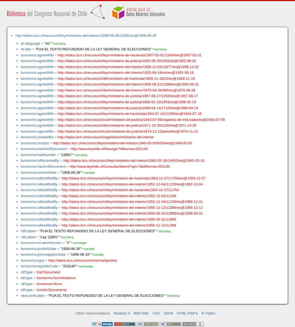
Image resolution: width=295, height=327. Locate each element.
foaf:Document (48, 272)
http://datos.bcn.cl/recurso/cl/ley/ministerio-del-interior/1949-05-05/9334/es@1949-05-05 (122, 143)
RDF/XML (141, 313)
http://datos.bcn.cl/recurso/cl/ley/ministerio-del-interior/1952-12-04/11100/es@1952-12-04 (132, 184)
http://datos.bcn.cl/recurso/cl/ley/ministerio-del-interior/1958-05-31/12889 (119, 219)
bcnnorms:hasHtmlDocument (44, 149)
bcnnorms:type (32, 260)
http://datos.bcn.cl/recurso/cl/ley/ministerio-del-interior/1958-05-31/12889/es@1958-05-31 (132, 213)
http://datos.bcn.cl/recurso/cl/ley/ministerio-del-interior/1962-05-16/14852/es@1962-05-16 (133, 160)
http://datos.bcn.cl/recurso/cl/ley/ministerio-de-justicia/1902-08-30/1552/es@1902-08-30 (127, 61)
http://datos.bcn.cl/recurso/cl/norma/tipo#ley (82, 260)
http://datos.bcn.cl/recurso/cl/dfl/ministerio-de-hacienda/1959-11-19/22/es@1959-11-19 (126, 79)
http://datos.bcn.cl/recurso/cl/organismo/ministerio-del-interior (106, 137)
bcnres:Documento (52, 290)
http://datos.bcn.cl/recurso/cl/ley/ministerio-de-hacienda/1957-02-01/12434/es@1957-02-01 (130, 55)
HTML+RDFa (187, 313)
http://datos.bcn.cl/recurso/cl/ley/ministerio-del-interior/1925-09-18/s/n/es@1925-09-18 (125, 73)
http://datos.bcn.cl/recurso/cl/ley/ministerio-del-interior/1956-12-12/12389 (119, 225)
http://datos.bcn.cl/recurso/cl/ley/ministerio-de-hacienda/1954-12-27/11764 (120, 190)
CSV (156, 313)
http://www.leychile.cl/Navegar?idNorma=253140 (109, 149)
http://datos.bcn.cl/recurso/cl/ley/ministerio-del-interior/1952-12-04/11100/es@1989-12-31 (132, 202)
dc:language (30, 43)
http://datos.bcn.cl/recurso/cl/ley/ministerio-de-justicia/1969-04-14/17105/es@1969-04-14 (128, 108)
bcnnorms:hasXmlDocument (43, 166)
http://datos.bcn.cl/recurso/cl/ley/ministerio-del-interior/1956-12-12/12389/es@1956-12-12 (132, 208)
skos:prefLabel (32, 296)
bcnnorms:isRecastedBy (40, 160)
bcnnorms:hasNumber (38, 155)
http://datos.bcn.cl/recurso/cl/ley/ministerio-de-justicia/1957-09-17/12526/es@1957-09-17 (128, 96)
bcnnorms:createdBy (37, 137)
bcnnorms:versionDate (38, 172)
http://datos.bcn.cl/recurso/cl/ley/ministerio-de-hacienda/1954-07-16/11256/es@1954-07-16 (130, 114)
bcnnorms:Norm (49, 284)
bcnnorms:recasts (35, 143)
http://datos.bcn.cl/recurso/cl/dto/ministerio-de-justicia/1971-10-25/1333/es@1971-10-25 (127, 125)
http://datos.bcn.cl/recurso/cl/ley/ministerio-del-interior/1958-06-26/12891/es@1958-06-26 (86, 35)
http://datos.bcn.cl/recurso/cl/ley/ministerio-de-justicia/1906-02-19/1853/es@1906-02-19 (127, 102)
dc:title (26, 49)
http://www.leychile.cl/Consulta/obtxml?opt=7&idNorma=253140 (120, 166)
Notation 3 (122, 313)
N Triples (208, 313)
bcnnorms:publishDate (38, 249)
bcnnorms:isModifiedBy (39, 178)
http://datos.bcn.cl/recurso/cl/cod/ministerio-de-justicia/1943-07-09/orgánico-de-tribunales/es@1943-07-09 (141, 120)
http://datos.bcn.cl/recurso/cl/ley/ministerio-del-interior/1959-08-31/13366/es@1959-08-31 (128, 84)
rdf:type (27, 272)
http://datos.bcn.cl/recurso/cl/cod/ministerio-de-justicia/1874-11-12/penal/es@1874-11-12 (128, 131)
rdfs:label (28, 231)
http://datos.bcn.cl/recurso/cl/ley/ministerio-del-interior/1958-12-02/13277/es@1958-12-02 (128, 67)
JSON (168, 313)
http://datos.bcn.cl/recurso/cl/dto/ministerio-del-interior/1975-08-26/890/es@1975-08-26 (126, 90)
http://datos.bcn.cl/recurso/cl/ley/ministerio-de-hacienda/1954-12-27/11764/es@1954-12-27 (134, 178)
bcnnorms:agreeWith (37, 55)
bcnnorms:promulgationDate (43, 254)
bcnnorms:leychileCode (39, 266)
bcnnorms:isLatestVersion (41, 243)
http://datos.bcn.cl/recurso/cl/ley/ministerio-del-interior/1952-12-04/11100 (119, 196)
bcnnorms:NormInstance (56, 278)
